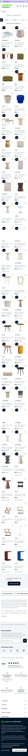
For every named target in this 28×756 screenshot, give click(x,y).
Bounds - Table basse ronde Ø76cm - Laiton (7, 244)
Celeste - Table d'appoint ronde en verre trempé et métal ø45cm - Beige (20, 470)
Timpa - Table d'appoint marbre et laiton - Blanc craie (19, 292)
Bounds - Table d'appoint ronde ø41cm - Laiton (20, 382)
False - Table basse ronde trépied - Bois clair (7, 291)
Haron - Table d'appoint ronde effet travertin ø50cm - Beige (20, 132)
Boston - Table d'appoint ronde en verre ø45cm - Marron (19, 88)
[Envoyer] (25, 641)
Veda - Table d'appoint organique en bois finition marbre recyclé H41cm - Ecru (7, 314)
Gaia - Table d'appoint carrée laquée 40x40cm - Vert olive (19, 66)
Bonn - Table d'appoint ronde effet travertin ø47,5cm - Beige (19, 44)
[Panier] (23, 5)
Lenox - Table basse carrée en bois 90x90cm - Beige (7, 382)
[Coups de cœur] (20, 5)
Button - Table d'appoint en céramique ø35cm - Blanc (20, 266)
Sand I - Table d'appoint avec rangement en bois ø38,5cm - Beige (6, 110)
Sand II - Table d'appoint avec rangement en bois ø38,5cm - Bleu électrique (20, 110)
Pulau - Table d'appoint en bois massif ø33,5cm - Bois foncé (20, 198)
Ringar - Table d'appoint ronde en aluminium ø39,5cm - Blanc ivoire (6, 220)
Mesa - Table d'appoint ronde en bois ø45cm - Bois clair (7, 361)
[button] (14, 22)
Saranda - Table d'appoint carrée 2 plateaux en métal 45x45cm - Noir (20, 495)
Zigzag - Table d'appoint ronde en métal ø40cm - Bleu (20, 219)
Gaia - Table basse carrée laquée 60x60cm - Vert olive (7, 87)
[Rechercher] (17, 6)
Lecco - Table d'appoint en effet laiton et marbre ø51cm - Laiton (20, 339)
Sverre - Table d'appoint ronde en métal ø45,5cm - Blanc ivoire (7, 405)
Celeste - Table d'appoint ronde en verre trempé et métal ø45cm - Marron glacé (7, 495)
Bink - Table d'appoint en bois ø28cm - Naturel (7, 153)
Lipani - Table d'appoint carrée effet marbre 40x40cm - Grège (19, 154)
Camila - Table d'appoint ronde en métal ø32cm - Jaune (19, 361)
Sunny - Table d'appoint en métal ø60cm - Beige (20, 426)
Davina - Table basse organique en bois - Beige (7, 131)
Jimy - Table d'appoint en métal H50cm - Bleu (20, 566)
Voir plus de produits (14, 583)
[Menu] (26, 5)
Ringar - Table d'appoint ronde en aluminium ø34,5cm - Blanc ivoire (6, 267)
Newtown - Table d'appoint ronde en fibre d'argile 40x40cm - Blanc (20, 449)
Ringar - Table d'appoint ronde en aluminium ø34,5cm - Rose (19, 314)
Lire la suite (3, 616)
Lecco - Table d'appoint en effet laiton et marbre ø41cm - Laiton (20, 245)
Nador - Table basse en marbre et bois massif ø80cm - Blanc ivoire (6, 66)
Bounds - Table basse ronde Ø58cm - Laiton (7, 338)
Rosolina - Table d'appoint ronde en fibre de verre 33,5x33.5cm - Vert (7, 470)
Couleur (8, 20)
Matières (16, 20)
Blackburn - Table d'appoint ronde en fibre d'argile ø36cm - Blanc (7, 449)
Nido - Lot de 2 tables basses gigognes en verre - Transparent (7, 44)
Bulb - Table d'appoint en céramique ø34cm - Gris (20, 404)
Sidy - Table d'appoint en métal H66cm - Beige (20, 541)
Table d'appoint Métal (8, 593)
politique (14, 745)
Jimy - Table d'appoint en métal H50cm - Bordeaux (7, 566)
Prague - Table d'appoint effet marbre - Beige (20, 175)
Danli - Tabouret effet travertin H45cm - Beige (6, 175)
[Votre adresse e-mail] (11, 641)
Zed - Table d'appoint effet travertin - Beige (20, 519)
